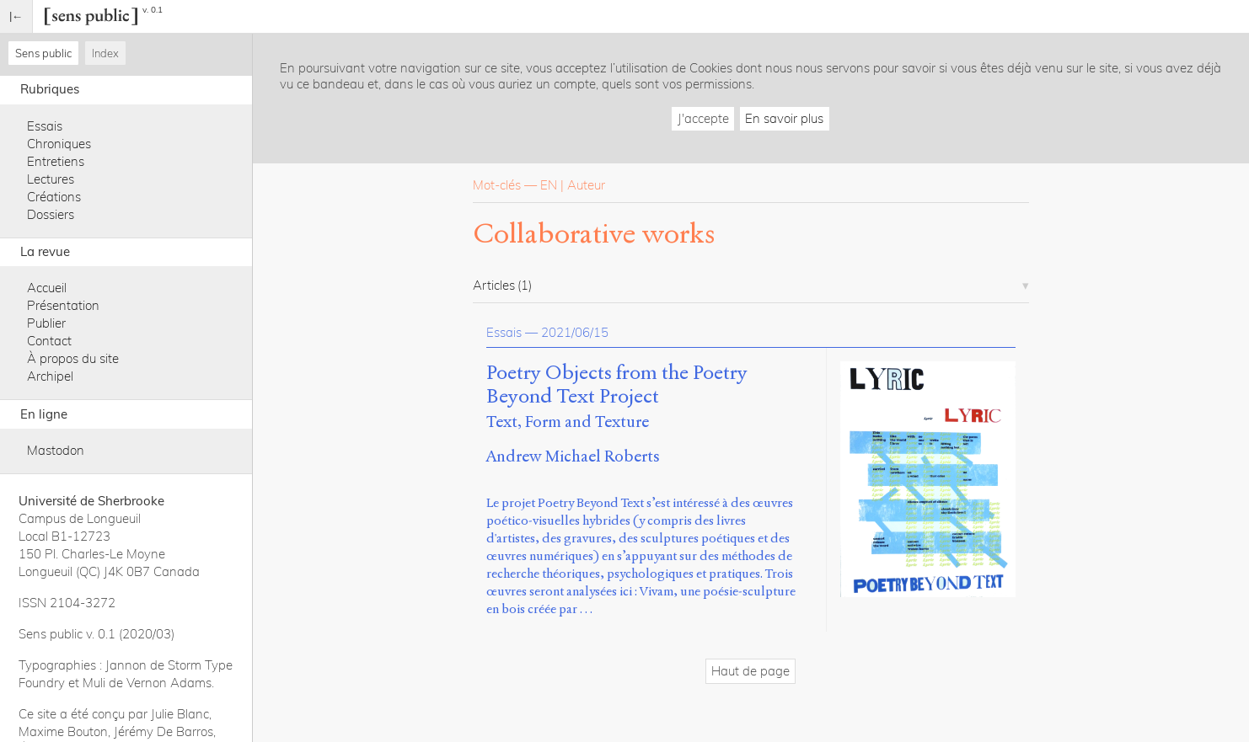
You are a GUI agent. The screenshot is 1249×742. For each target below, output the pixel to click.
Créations (54, 197)
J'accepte (703, 118)
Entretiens (55, 161)
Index (105, 53)
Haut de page (750, 671)
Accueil (47, 288)
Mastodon (55, 450)
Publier (46, 323)
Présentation (63, 305)
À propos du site (73, 358)
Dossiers (50, 214)
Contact (49, 341)
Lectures (50, 179)
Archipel (50, 376)
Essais (44, 126)
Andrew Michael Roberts (573, 456)
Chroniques (59, 144)
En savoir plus (784, 118)
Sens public (43, 53)
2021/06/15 (574, 332)
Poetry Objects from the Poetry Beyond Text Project (617, 384)
